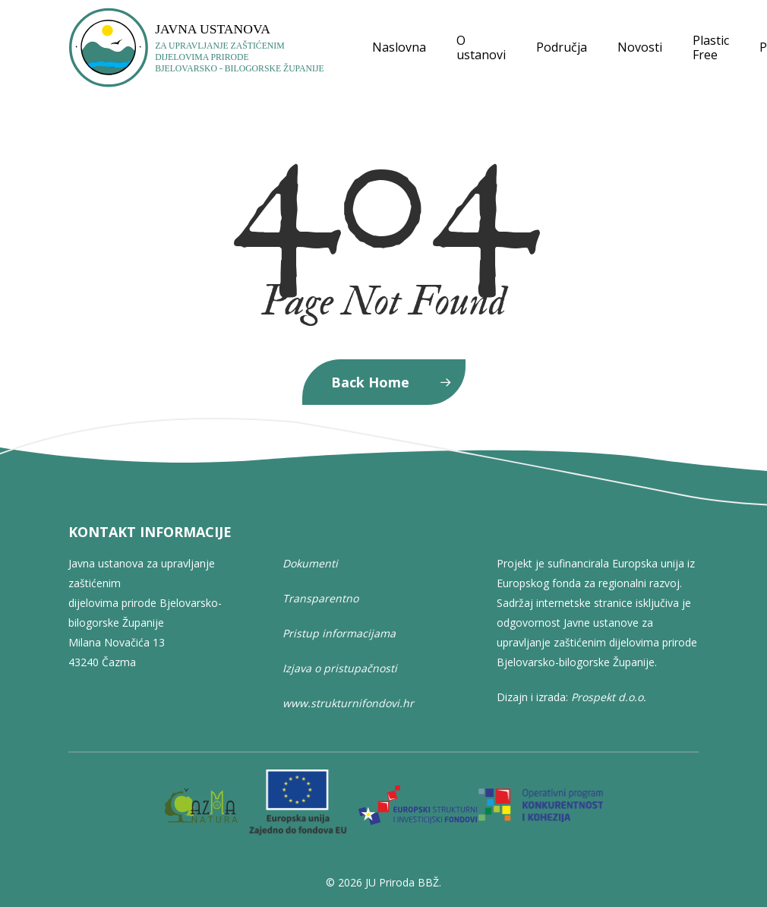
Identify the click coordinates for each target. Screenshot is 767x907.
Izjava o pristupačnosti (339, 668)
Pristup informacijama (339, 633)
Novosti (639, 47)
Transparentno (320, 598)
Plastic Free (711, 47)
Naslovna (399, 47)
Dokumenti (310, 563)
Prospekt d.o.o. (608, 697)
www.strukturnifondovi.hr (348, 703)
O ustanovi (481, 47)
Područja (561, 47)
